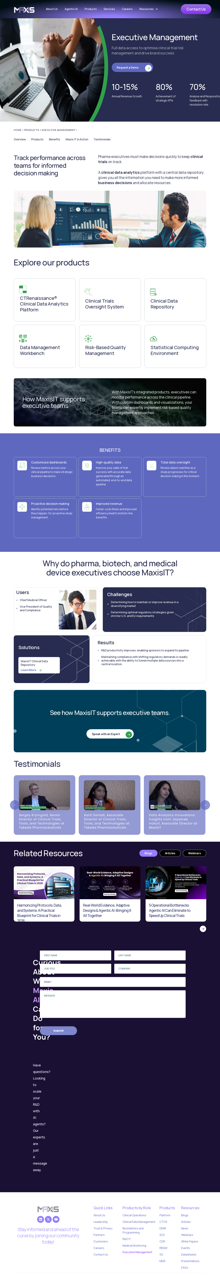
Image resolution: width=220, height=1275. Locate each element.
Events (185, 1248)
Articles (186, 1222)
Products (91, 9)
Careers (127, 9)
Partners (99, 1235)
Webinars (187, 1235)
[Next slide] (205, 805)
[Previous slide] (15, 805)
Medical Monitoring (134, 1245)
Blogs (184, 1215)
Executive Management (137, 1252)
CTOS (163, 1222)
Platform (165, 1215)
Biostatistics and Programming (133, 1230)
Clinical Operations (134, 1215)
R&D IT (127, 1239)
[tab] (148, 853)
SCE (162, 1235)
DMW (163, 1228)
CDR (162, 1241)
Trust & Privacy (103, 1228)
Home (17, 130)
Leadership (101, 1222)
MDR (162, 1261)
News (184, 1228)
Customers (101, 1241)
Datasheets (188, 1254)
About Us (52, 9)
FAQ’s (184, 1267)
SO (161, 1254)
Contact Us (101, 1254)
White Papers (189, 1241)
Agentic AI (71, 9)
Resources (148, 9)
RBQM (163, 1248)
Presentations (190, 1261)
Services (109, 9)
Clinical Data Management (139, 1222)
